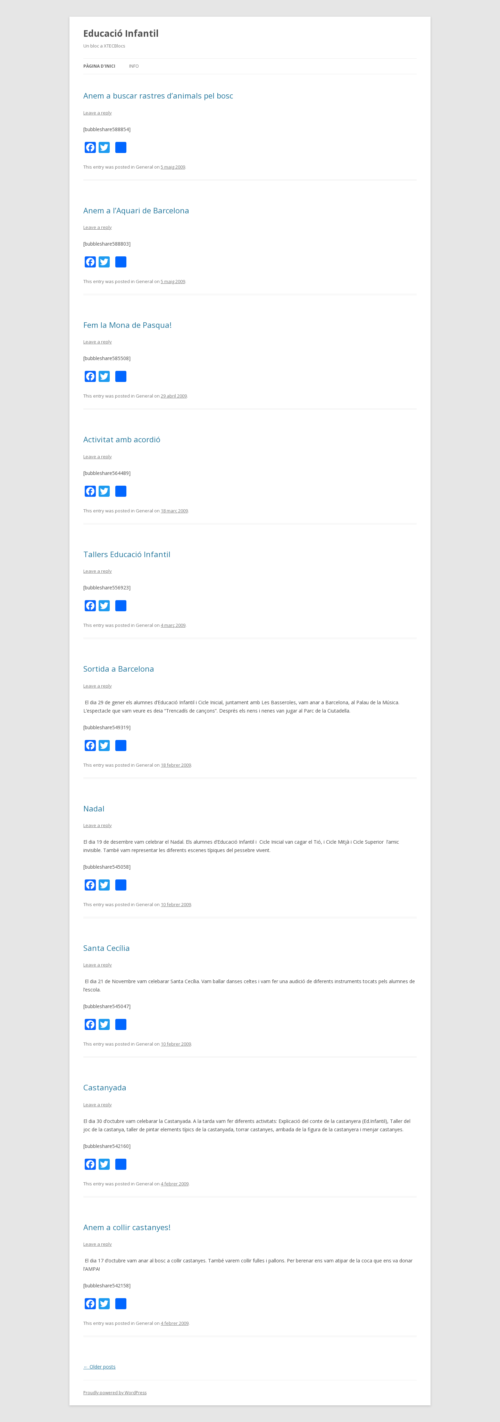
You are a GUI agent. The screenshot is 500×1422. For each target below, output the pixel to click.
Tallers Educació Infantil (126, 554)
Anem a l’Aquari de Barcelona (136, 210)
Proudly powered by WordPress (115, 1393)
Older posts (99, 1366)
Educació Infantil (121, 33)
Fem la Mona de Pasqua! (127, 325)
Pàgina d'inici (99, 66)
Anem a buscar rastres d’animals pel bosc (158, 95)
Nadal (94, 808)
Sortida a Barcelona (118, 668)
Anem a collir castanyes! (126, 1227)
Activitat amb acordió (121, 439)
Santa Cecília (106, 948)
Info (134, 66)
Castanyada (104, 1087)
